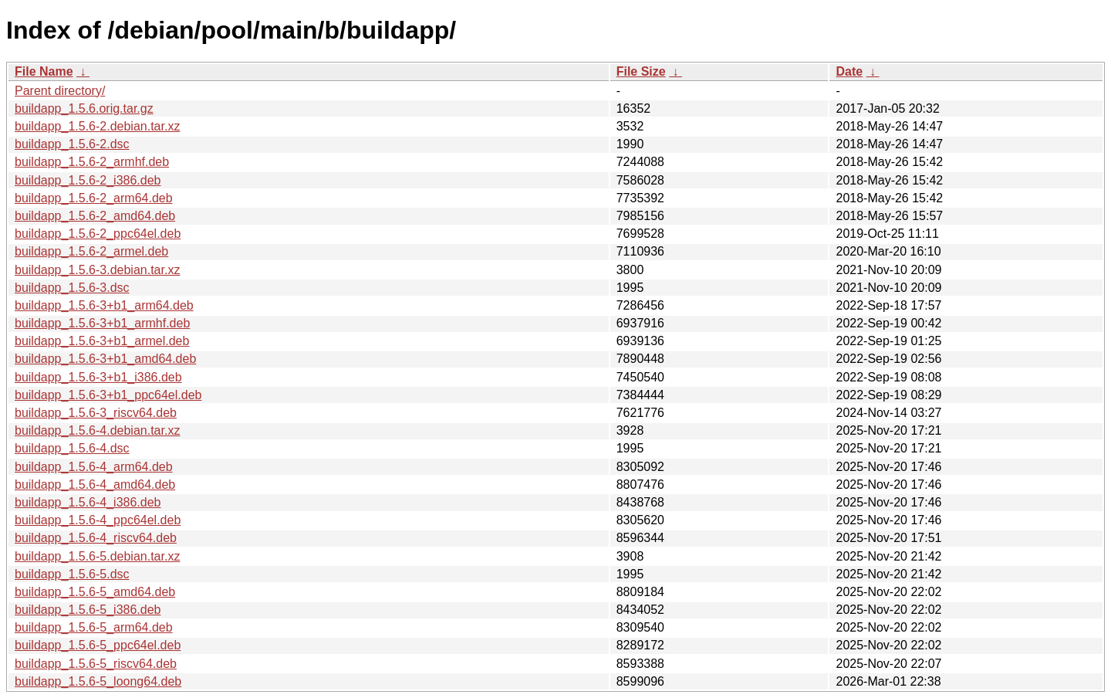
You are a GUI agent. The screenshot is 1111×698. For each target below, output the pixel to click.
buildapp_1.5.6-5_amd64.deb (95, 591)
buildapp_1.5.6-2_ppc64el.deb (98, 233)
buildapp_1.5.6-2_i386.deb (88, 180)
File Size (641, 71)
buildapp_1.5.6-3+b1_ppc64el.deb (108, 395)
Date (849, 71)
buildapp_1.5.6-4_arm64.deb (94, 466)
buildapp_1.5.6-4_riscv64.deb (96, 537)
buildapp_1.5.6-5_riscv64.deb (96, 663)
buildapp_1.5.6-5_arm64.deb (94, 627)
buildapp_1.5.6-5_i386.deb (88, 609)
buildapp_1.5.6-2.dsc (72, 144)
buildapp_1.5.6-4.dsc (72, 448)
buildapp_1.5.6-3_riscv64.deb (96, 412)
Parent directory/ (60, 90)
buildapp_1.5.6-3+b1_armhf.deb (102, 323)
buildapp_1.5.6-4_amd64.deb (95, 484)
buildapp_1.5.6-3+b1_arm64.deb (104, 305)
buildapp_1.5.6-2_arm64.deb (94, 198)
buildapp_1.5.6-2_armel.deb (91, 251)
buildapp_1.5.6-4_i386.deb (88, 502)
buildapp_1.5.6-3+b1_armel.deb (102, 340)
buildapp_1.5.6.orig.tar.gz (84, 108)
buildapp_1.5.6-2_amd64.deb (95, 215)
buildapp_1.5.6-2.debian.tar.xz (97, 126)
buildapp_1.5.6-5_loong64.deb (98, 681)
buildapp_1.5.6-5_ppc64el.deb (98, 645)
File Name (44, 71)
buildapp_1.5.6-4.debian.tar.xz (97, 430)
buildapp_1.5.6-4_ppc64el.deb (98, 520)
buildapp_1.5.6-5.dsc (72, 574)
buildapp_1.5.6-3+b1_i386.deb (98, 377)
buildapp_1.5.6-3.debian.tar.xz (97, 269)
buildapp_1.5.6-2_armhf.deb (92, 161)
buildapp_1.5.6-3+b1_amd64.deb (105, 358)
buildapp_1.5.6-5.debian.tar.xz (97, 556)
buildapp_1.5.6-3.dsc (72, 287)
